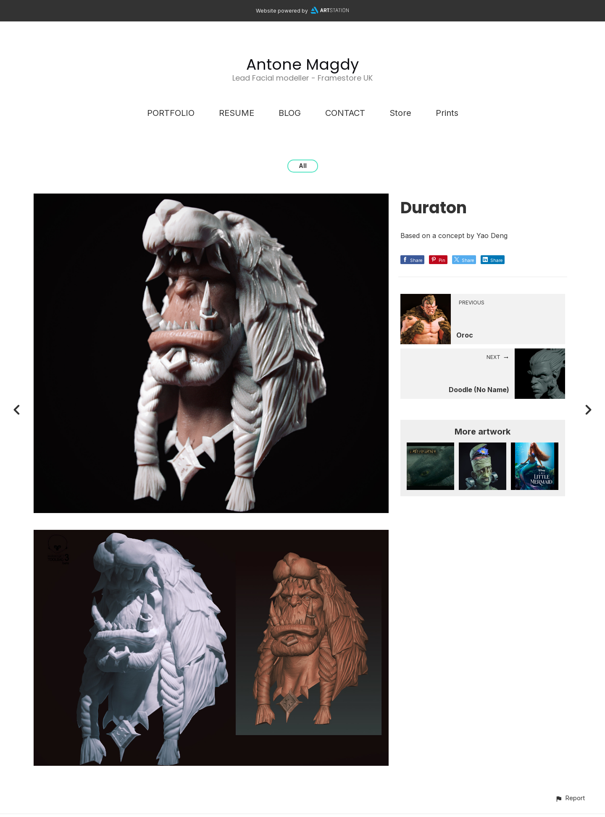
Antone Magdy (302, 64)
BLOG (290, 113)
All (303, 165)
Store (400, 113)
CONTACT (345, 113)
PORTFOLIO (171, 113)
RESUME (236, 113)
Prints (447, 113)
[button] (570, 798)
